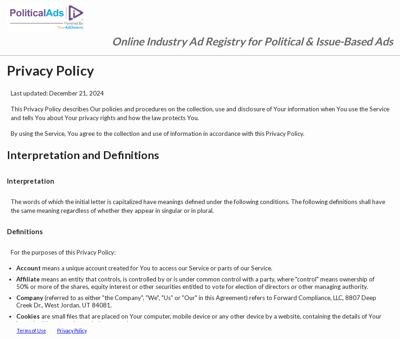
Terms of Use (31, 330)
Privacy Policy (72, 330)
